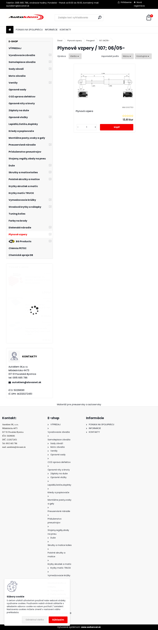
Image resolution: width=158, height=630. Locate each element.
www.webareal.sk (91, 627)
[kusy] (91, 127)
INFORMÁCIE (51, 29)
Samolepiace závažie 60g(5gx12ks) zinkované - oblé (37, 331)
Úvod (59, 40)
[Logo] (26, 17)
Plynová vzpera (92, 111)
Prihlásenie (126, 2)
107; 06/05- (104, 40)
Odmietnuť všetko (35, 619)
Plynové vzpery (74, 40)
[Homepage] (9, 29)
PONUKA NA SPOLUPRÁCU (29, 29)
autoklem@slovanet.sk (26, 382)
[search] (99, 17)
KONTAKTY (65, 29)
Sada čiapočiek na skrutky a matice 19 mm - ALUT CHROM (37, 307)
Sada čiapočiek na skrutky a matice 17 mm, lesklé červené (38, 280)
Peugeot (90, 40)
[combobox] (128, 56)
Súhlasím (58, 619)
